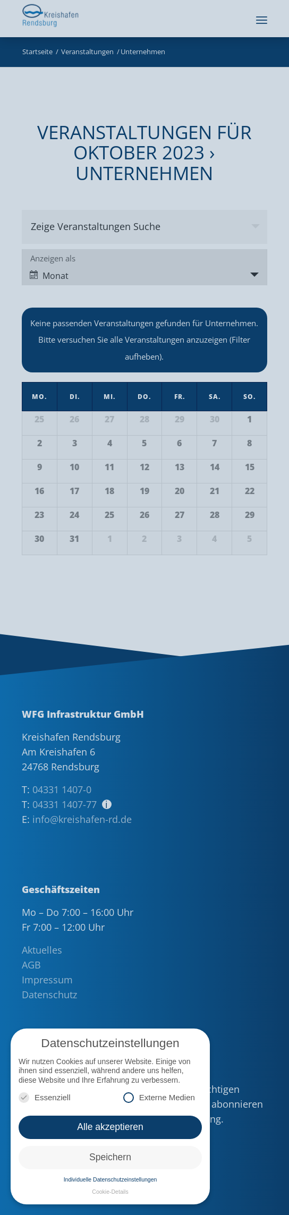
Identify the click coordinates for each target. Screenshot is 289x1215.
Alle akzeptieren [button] (110, 1126)
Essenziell (45, 1097)
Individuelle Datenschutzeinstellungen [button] (110, 1179)
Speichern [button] (110, 1157)
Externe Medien (159, 1097)
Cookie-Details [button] (110, 1191)
